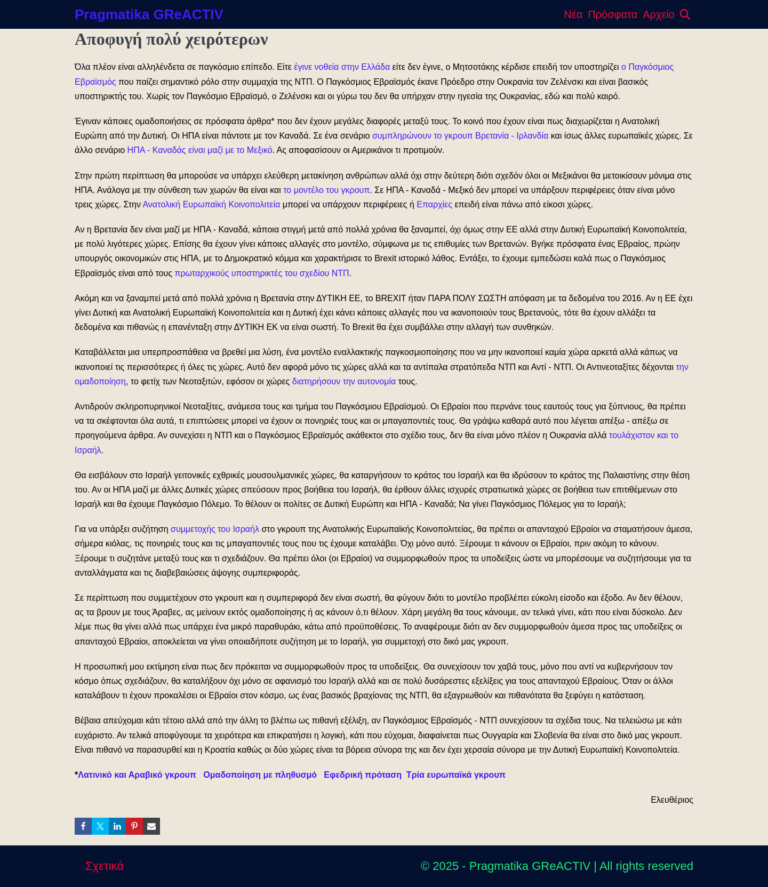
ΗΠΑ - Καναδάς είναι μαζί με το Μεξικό (200, 150)
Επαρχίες (434, 204)
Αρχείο (659, 14)
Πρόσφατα (612, 14)
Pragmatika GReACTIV (149, 14)
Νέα (573, 14)
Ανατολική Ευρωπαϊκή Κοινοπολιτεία (211, 204)
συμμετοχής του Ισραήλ (215, 529)
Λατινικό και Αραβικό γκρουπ (137, 774)
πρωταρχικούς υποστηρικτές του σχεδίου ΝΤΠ (261, 273)
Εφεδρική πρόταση (363, 774)
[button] (685, 14)
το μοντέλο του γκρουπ (326, 190)
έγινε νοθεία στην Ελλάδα (342, 66)
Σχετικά (104, 866)
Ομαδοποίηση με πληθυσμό (260, 774)
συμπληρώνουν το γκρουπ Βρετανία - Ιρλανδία (460, 135)
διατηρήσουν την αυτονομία (344, 381)
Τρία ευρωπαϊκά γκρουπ (457, 774)
